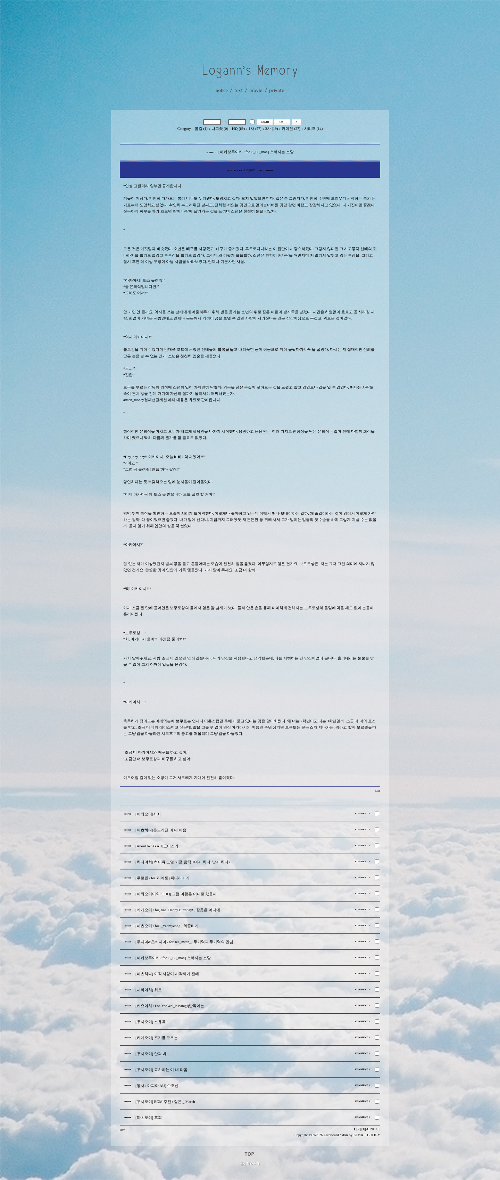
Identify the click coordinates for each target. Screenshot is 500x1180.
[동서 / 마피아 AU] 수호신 (156, 1086)
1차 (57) (255, 129)
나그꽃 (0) (219, 129)
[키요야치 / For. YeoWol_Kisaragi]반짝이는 (169, 1006)
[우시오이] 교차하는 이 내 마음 (161, 1070)
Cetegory (184, 129)
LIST (377, 791)
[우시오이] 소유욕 (150, 1022)
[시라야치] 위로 (148, 990)
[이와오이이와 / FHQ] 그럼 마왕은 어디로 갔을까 (176, 894)
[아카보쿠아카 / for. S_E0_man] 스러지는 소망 (173, 958)
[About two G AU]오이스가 (156, 846)
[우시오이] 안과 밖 (150, 1054)
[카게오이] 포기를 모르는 (156, 1038)
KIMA (358, 1135)
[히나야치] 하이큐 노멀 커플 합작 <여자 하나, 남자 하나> (183, 862)
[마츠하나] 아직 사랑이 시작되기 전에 (167, 974)
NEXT (375, 1129)
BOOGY (373, 1135)
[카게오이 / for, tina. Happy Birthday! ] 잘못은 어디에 (177, 910)
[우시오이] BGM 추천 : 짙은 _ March (165, 1102)
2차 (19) (271, 129)
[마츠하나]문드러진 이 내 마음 (160, 830)
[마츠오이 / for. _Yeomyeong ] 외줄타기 (167, 926)
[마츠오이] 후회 (148, 1118)
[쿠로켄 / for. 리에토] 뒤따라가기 (162, 878)
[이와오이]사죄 (148, 814)
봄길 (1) (201, 129)
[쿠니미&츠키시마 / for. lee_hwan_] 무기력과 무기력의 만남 (184, 942)
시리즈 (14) (313, 129)
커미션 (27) (291, 129)
